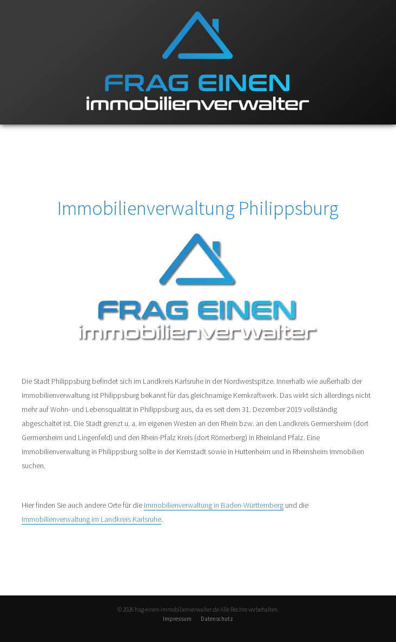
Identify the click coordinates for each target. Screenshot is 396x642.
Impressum (177, 619)
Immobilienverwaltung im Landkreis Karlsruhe (91, 519)
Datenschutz (217, 619)
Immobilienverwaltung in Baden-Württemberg (213, 505)
